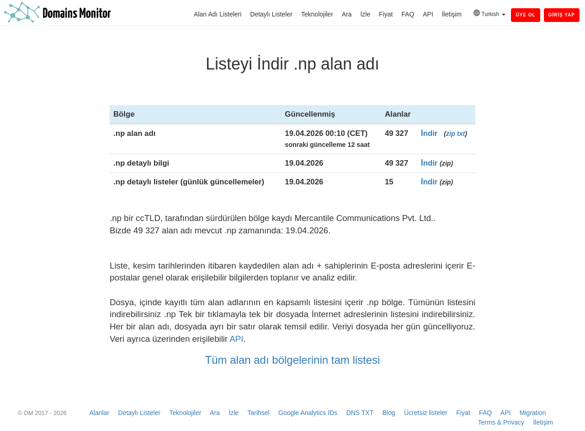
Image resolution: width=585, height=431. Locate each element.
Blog (388, 412)
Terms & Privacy (501, 422)
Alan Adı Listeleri (217, 14)
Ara (347, 14)
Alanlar (99, 412)
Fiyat (386, 14)
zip (450, 133)
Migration (533, 412)
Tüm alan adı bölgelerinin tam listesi (292, 360)
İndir (429, 133)
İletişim (452, 14)
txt (461, 133)
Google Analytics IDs (307, 412)
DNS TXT (359, 412)
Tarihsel (258, 412)
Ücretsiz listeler (425, 412)
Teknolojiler (317, 14)
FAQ (407, 14)
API (428, 14)
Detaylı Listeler (271, 14)
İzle (365, 14)
